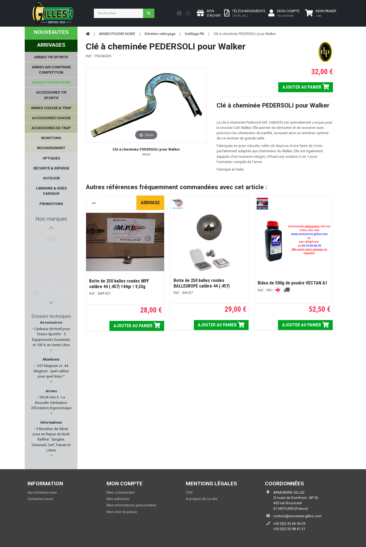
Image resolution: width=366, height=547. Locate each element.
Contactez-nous (40, 499)
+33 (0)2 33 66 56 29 (289, 523)
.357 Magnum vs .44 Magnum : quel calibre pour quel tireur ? (51, 371)
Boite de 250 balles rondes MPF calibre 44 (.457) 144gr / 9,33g (119, 283)
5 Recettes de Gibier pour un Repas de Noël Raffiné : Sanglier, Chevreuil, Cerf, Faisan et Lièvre (51, 439)
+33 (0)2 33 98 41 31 (289, 529)
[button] (51, 350)
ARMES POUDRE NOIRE (117, 34)
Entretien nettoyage (160, 34)
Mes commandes (121, 492)
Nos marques (51, 219)
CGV (189, 492)
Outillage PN (194, 34)
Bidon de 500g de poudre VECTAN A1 (292, 283)
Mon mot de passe (122, 512)
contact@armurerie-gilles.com (297, 516)
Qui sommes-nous (42, 492)
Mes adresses (118, 499)
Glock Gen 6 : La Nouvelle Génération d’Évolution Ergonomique (51, 402)
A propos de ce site (201, 499)
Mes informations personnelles (132, 505)
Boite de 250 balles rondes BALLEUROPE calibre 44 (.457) (202, 283)
